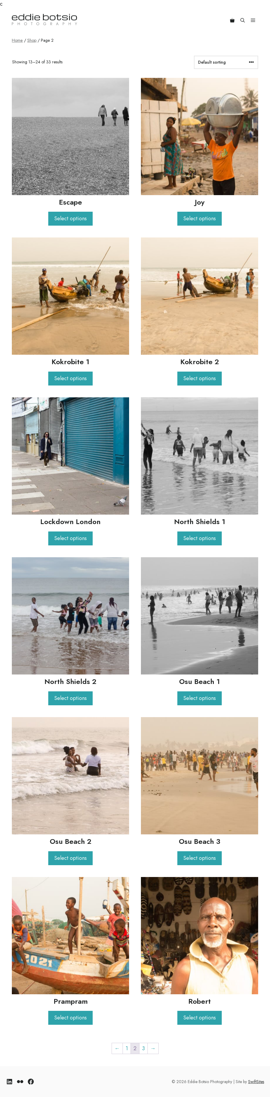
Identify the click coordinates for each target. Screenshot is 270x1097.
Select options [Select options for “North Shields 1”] (199, 538)
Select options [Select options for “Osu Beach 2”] (70, 858)
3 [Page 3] (143, 1048)
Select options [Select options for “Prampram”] (70, 1017)
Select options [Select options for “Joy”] (199, 218)
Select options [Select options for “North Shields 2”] (70, 698)
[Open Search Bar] (242, 19)
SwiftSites (256, 1082)
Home (17, 40)
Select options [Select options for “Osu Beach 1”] (199, 698)
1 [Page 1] (127, 1048)
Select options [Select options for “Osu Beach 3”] (199, 858)
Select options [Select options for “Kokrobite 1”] (70, 378)
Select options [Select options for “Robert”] (199, 1017)
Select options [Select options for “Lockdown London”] (70, 538)
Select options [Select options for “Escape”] (70, 218)
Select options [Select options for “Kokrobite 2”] (199, 378)
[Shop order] (226, 62)
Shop (31, 40)
